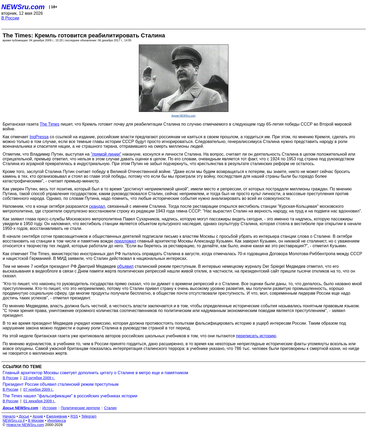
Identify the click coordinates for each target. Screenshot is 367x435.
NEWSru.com (23, 7)
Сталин (110, 408)
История (49, 408)
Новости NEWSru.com (25, 425)
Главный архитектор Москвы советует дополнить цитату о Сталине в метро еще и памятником (95, 372)
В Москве (36, 420)
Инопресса (56, 420)
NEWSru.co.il (14, 420)
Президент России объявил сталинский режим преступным (61, 384)
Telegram (89, 416)
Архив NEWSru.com (183, 115)
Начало (9, 416)
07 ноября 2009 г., (38, 389)
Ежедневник (56, 416)
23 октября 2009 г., (39, 378)
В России (10, 18)
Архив (38, 416)
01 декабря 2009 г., (39, 401)
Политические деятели (80, 408)
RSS (74, 416)
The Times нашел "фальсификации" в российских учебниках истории (70, 396)
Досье (24, 416)
